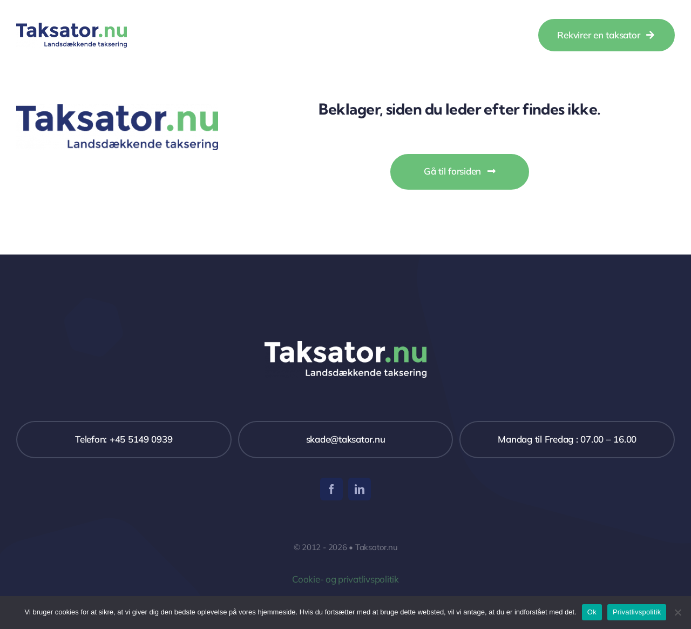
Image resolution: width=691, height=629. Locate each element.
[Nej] (677, 612)
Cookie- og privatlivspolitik (345, 579)
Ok (592, 612)
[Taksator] (71, 27)
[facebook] (331, 489)
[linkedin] (359, 489)
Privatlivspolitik (637, 612)
